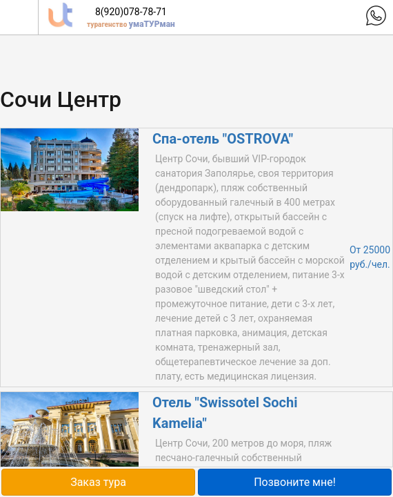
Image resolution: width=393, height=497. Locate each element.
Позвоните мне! (295, 482)
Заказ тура (98, 482)
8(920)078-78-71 (131, 12)
